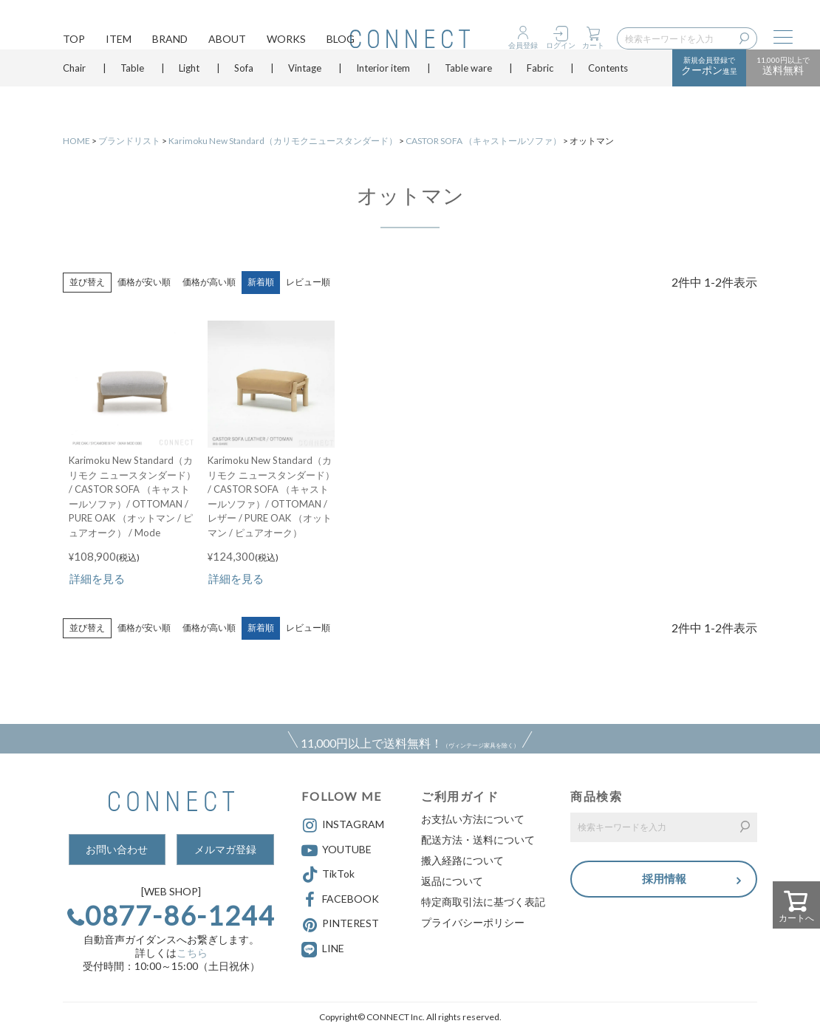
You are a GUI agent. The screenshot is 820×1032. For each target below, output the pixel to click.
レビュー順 (308, 281)
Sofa (243, 92)
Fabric (540, 92)
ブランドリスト (129, 140)
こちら (192, 952)
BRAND (170, 41)
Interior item (383, 92)
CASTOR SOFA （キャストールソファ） (483, 140)
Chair (74, 92)
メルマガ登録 (225, 849)
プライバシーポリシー (473, 922)
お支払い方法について (473, 819)
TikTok (328, 875)
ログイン (560, 45)
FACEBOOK (340, 900)
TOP (74, 41)
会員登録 (523, 45)
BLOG (341, 41)
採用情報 (664, 880)
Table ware (468, 92)
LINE (333, 948)
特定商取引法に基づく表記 (483, 901)
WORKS (286, 41)
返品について (452, 881)
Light (189, 92)
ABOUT (227, 41)
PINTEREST (340, 925)
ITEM (118, 41)
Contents (608, 92)
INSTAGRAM (342, 825)
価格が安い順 (144, 281)
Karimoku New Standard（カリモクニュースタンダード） (282, 140)
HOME (76, 140)
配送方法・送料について (478, 839)
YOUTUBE (336, 850)
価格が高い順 (209, 281)
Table (132, 92)
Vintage (304, 92)
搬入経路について (462, 860)
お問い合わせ (117, 849)
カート (593, 45)
